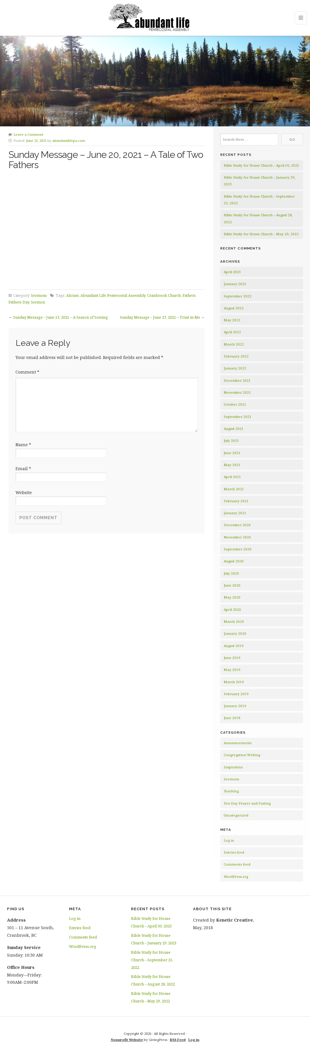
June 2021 (232, 453)
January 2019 (235, 706)
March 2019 (234, 682)
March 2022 (234, 344)
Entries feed (234, 852)
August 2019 (234, 645)
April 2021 (232, 477)
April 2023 (232, 272)
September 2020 (238, 549)
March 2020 (234, 621)
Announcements (238, 743)
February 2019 (236, 694)
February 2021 (236, 501)
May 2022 (232, 320)
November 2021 (237, 392)
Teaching (231, 791)
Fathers (189, 295)
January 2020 (235, 633)
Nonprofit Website (127, 1039)
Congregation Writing (242, 755)
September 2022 (238, 296)
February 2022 (236, 356)
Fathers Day (18, 302)
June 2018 (232, 718)
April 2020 (232, 609)
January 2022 (235, 368)
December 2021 (237, 380)
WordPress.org (236, 876)
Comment (27, 372)
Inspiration (233, 767)
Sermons (39, 295)
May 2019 (232, 669)
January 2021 (235, 513)
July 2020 (231, 573)
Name (23, 444)
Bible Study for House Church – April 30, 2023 (261, 165)
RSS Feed (178, 1039)
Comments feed (237, 864)
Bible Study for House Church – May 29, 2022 (261, 234)
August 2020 (234, 561)
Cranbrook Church (164, 295)
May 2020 (232, 597)
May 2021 (232, 465)
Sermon (38, 302)
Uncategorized (236, 815)
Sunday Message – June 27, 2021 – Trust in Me (160, 317)
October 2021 (235, 404)
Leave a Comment (28, 134)
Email (23, 468)
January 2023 (235, 284)
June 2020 (232, 585)
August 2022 (234, 308)
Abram (72, 295)
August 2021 (234, 428)
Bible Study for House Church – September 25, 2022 (152, 960)
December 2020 (237, 525)
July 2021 (231, 440)
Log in (229, 840)
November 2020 (237, 537)
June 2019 (232, 657)
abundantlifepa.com (68, 140)
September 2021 (238, 416)
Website (24, 492)
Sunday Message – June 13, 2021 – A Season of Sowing (60, 317)
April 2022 (232, 332)
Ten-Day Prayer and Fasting (247, 803)
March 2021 (234, 489)
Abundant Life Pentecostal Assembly (112, 295)
